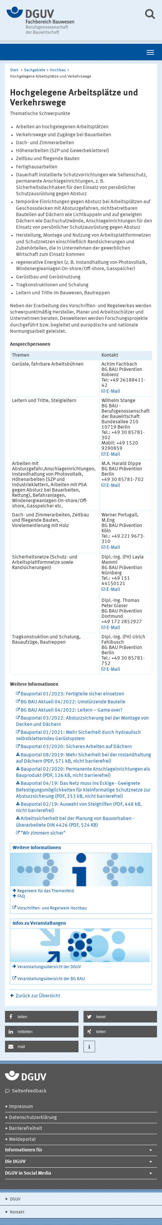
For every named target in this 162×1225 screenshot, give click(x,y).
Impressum (21, 1106)
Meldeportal (22, 1139)
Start (14, 70)
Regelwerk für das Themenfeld (45, 891)
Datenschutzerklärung (33, 1117)
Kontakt (16, 1212)
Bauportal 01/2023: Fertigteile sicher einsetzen (72, 694)
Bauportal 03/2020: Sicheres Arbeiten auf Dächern (76, 746)
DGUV (15, 1199)
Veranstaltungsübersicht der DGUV (49, 967)
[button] (42, 1016)
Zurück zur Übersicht (38, 996)
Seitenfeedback (29, 1091)
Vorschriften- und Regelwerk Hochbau (52, 908)
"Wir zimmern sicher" (43, 833)
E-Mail (113, 391)
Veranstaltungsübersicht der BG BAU (51, 979)
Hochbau (58, 70)
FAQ (21, 896)
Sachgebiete (34, 70)
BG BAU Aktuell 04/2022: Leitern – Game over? (72, 710)
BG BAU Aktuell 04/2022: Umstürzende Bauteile (73, 702)
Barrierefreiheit (25, 1128)
